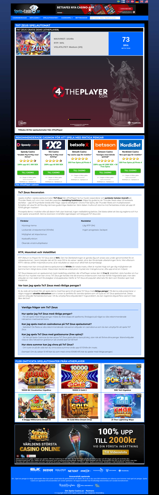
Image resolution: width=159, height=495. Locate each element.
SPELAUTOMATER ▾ (50, 18)
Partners (90, 491)
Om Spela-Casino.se (74, 491)
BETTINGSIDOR (81, 18)
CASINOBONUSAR (20, 18)
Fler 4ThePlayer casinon (27, 185)
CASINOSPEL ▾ (66, 18)
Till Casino (28, 172)
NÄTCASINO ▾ (35, 18)
